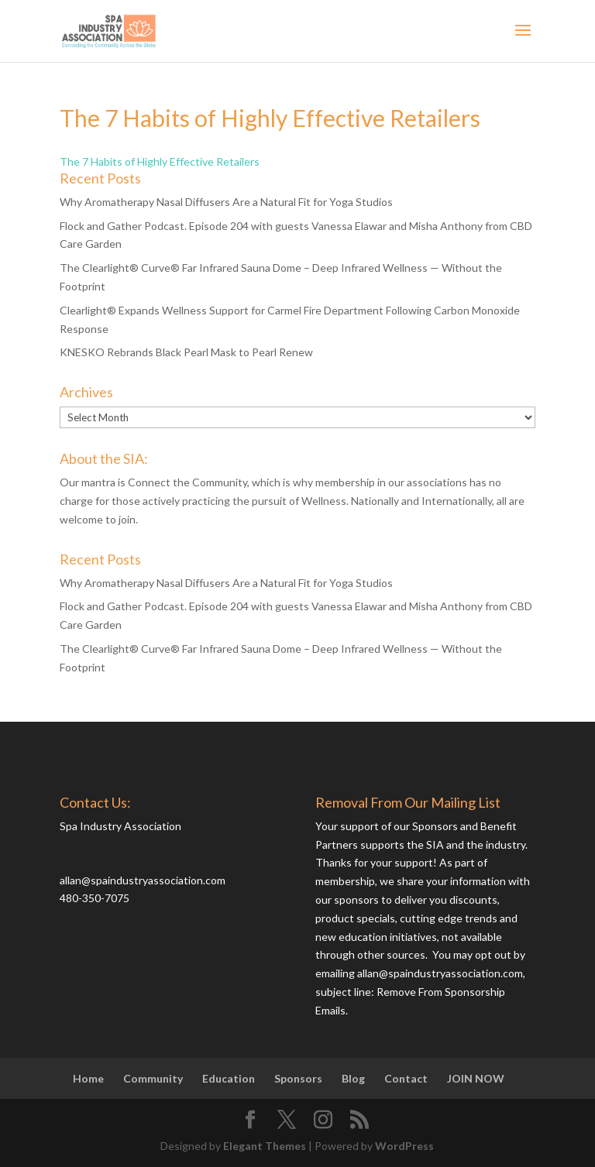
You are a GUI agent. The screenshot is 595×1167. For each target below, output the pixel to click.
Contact (406, 1078)
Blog (353, 1078)
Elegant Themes (264, 1145)
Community (153, 1078)
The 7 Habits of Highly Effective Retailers (160, 161)
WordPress (404, 1145)
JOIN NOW (475, 1078)
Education (228, 1078)
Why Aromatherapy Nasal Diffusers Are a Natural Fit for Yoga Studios (226, 201)
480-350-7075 (94, 897)
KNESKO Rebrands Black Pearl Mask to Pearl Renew (186, 352)
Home (88, 1078)
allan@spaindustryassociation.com (142, 880)
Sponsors (298, 1078)
